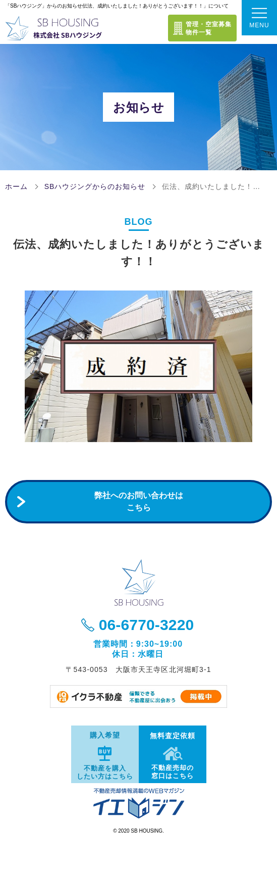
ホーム (16, 186)
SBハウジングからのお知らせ (95, 186)
